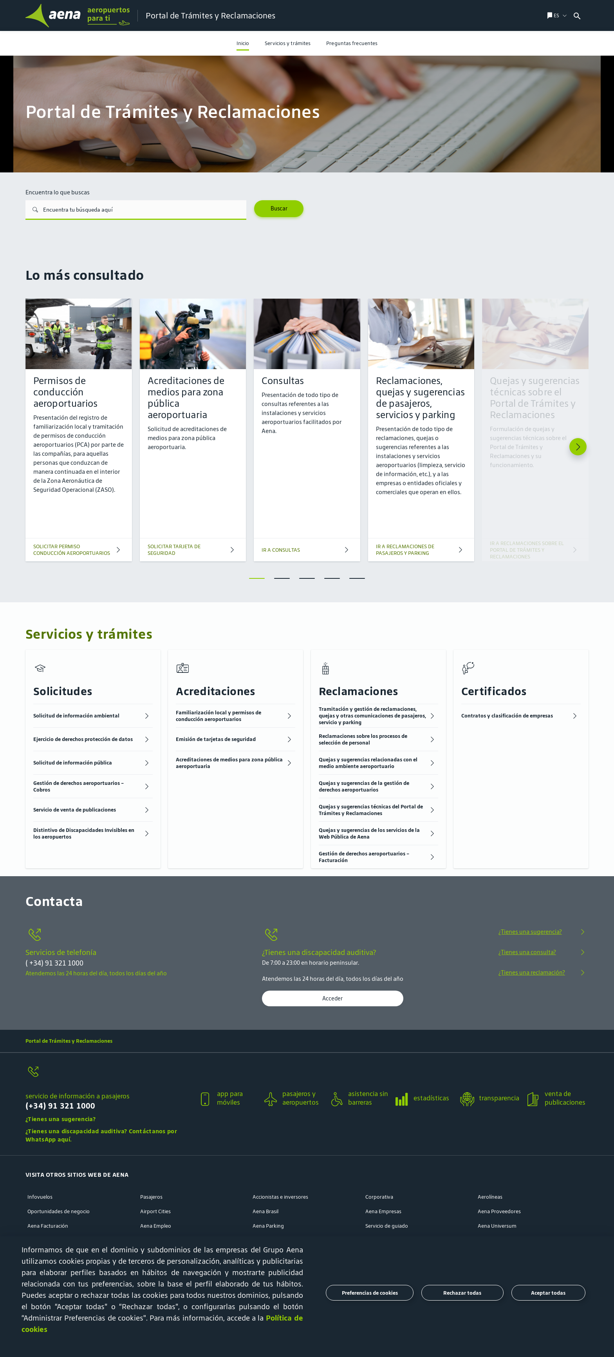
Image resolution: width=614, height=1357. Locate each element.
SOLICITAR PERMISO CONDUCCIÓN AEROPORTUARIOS (71, 549)
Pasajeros (151, 1197)
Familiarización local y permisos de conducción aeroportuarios (218, 716)
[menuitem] (243, 43)
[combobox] (592, 15)
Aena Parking (268, 1226)
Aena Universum (497, 1226)
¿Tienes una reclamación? (531, 972)
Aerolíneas (490, 1197)
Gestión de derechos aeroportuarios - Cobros (78, 786)
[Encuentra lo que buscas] (135, 210)
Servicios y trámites (288, 43)
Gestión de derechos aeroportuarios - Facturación (364, 857)
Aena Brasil (265, 1211)
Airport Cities (155, 1211)
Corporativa (379, 1197)
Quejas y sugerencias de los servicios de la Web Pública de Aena (369, 833)
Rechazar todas (462, 1293)
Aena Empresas (383, 1211)
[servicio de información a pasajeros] (108, 1076)
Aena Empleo (155, 1226)
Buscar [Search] (279, 208)
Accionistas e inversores (280, 1197)
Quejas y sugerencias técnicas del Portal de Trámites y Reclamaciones (371, 810)
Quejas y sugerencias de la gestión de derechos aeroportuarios (364, 786)
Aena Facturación (47, 1226)
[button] (108, 1094)
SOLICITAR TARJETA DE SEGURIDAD (174, 549)
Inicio (243, 43)
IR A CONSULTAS (281, 550)
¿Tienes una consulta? (527, 952)
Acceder (332, 998)
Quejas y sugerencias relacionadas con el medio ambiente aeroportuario (368, 763)
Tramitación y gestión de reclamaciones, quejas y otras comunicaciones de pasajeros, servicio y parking (372, 716)
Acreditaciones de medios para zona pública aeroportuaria (229, 763)
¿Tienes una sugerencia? (530, 931)
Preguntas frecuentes (351, 43)
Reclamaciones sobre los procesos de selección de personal (363, 739)
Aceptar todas (548, 1293)
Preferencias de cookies (370, 1293)
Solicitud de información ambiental (76, 715)
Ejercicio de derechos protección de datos (83, 739)
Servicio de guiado (386, 1226)
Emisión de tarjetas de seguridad (216, 739)
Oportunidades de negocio (58, 1211)
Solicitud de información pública (72, 762)
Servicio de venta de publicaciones (74, 809)
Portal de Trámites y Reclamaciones (68, 1041)
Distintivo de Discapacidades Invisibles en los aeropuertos (83, 833)
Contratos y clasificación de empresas (507, 715)
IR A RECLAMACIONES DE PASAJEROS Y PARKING (405, 549)
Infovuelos (39, 1197)
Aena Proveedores (499, 1211)
